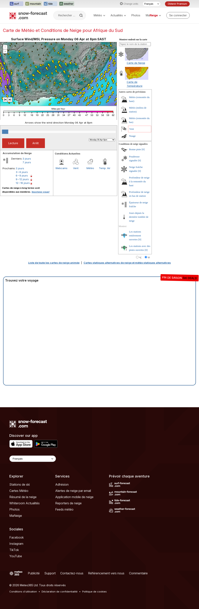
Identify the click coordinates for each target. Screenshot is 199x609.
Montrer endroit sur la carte (133, 39)
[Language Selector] (32, 458)
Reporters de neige (68, 503)
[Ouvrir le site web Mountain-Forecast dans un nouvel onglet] (33, 3)
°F (149, 257)
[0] (143, 149)
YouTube (15, 556)
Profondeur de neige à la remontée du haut (139, 181)
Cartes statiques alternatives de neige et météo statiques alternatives (127, 262)
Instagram (16, 544)
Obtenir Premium (177, 3)
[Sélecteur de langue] (151, 4)
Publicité (34, 573)
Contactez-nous (71, 573)
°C (140, 257)
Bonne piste (135, 149)
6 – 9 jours (22, 175)
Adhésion (62, 484)
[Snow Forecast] (28, 15)
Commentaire (138, 573)
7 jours (27, 162)
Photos (135, 15)
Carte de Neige (136, 62)
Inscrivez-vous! (41, 191)
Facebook (16, 537)
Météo (99, 15)
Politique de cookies (94, 591)
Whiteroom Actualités (24, 503)
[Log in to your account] (178, 15)
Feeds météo (64, 509)
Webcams (61, 168)
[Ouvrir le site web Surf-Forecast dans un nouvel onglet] (16, 3)
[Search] (81, 15)
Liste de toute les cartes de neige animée (53, 262)
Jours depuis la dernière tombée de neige (138, 216)
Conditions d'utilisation (23, 591)
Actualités (118, 15)
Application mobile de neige (74, 497)
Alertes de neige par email (73, 491)
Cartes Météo (18, 491)
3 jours (27, 158)
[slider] (5, 132)
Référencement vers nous (106, 573)
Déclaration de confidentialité (60, 591)
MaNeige (15, 516)
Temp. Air (104, 168)
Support (50, 573)
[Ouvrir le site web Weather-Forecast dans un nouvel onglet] (66, 3)
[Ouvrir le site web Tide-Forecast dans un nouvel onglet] (50, 3)
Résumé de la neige (23, 497)
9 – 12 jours (22, 179)
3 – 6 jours (22, 172)
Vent (76, 168)
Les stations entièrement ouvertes (135, 235)
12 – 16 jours (23, 182)
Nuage (132, 135)
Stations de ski (19, 484)
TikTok (14, 550)
